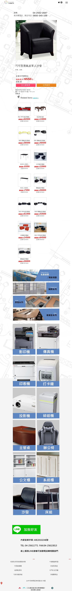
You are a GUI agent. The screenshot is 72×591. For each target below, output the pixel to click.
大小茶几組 (40, 117)
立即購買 (46, 85)
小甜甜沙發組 (24, 235)
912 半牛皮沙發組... (24, 117)
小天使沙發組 (40, 164)
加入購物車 (25, 85)
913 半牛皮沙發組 (24, 211)
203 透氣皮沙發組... (40, 140)
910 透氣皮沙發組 (40, 211)
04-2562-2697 (40, 13)
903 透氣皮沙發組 (24, 140)
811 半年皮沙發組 (40, 235)
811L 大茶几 (24, 188)
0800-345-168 (40, 15)
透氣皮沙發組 (40, 188)
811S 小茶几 (24, 164)
